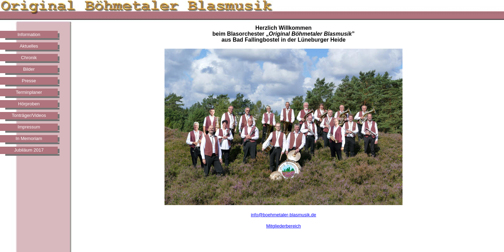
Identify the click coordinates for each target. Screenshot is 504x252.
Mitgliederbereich (283, 226)
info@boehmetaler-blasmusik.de (283, 214)
